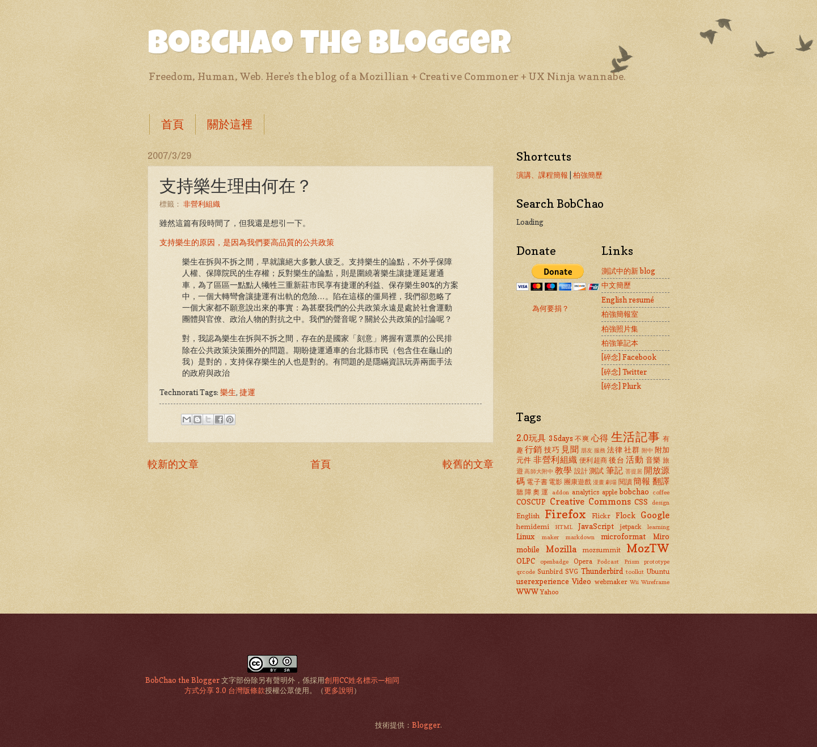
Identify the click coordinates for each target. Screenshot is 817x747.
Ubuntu (657, 572)
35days (561, 438)
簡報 (641, 481)
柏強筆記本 (619, 342)
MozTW (647, 548)
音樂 (653, 459)
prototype (656, 561)
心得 (600, 438)
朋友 (587, 450)
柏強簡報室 (619, 313)
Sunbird (550, 572)
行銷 (533, 449)
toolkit (635, 571)
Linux (525, 536)
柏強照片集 (619, 328)
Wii (634, 581)
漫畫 (598, 482)
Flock (625, 515)
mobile (528, 549)
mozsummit (601, 550)
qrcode (525, 571)
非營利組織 (201, 203)
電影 (555, 482)
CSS (641, 501)
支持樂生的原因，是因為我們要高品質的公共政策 (246, 242)
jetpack (631, 527)
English (528, 516)
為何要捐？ (550, 308)
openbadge (554, 561)
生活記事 (635, 437)
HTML (563, 526)
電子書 (537, 482)
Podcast (608, 561)
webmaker (611, 582)
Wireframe (655, 581)
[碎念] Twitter (624, 371)
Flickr (601, 516)
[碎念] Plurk (621, 386)
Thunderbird (602, 571)
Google (655, 515)
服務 (600, 450)
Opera (583, 561)
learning (658, 526)
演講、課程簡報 (542, 174)
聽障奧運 (533, 492)
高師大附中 (538, 471)
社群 (631, 449)
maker (550, 537)
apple (609, 492)
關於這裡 (229, 124)
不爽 (582, 439)
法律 (614, 449)
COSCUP (531, 501)
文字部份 (236, 680)
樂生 (228, 392)
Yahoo (549, 592)
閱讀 (625, 482)
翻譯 (660, 481)
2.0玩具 (531, 438)
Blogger (426, 724)
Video (581, 581)
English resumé (627, 299)
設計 (581, 471)
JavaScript (596, 526)
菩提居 (634, 471)
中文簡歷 (616, 284)
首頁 (172, 124)
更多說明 (338, 690)
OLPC (525, 560)
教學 (563, 470)
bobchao (634, 491)
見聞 (570, 449)
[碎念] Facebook (628, 357)
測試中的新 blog (628, 270)
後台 (616, 459)
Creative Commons (590, 501)
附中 (648, 450)
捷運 (247, 392)
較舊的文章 (468, 464)
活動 (634, 459)
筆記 (614, 470)
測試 (596, 470)
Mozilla (561, 549)
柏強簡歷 (588, 174)
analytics (585, 492)
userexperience (542, 581)
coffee (660, 492)
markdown (580, 537)
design (660, 502)
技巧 (551, 449)
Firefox (565, 514)
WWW (527, 591)
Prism (631, 561)
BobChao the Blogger (329, 47)
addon (560, 492)
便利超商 (593, 460)
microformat (623, 536)
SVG (571, 572)
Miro (661, 536)
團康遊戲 (578, 482)
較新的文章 (173, 464)
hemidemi (532, 527)
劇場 (611, 482)
